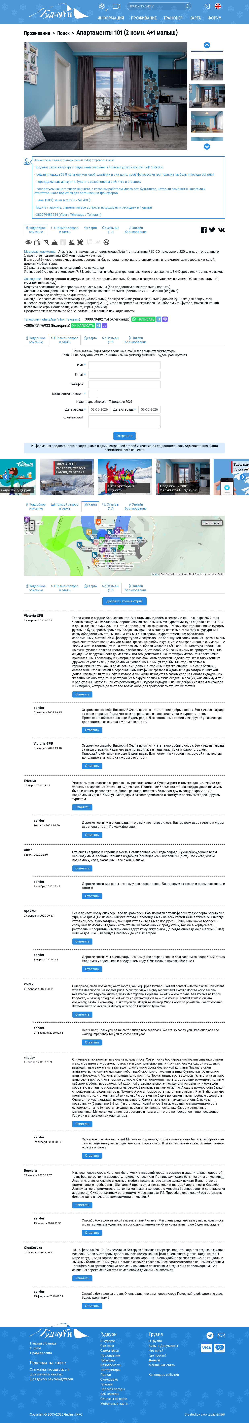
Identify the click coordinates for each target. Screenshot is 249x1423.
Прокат (105, 1375)
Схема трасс (109, 1351)
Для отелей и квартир (46, 1374)
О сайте (35, 1348)
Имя (81, 365)
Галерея (106, 1384)
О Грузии (155, 1341)
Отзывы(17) (110, 230)
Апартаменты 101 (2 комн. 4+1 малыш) (126, 33)
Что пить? (156, 1351)
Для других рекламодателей (51, 1379)
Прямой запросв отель (64, 230)
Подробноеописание (36, 230)
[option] (105, 96)
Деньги (154, 1360)
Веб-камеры (109, 1394)
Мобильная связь (162, 1365)
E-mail (80, 375)
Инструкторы (110, 1370)
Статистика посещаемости (49, 1369)
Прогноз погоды (112, 1389)
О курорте (107, 1341)
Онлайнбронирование (136, 230)
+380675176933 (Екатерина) (47, 325)
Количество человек (69, 394)
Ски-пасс (107, 1346)
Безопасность (110, 1365)
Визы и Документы (163, 1346)
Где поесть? (158, 1355)
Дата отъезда (124, 409)
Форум (215, 18)
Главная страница (43, 1343)
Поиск (63, 33)
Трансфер (107, 1360)
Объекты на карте (113, 1399)
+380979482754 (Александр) (107, 319)
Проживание (37, 33)
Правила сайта (41, 1353)
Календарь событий (164, 1375)
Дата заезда (75, 409)
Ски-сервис (109, 1379)
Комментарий (74, 417)
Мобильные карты (114, 1404)
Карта (195, 18)
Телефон (78, 384)
